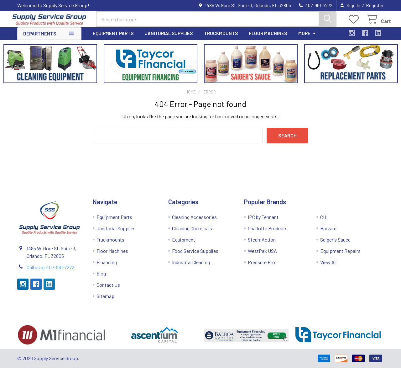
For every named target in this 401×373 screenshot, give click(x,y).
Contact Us (108, 290)
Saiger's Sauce (335, 245)
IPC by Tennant (263, 222)
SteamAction (262, 245)
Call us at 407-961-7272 (50, 272)
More (307, 38)
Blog (101, 279)
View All (328, 267)
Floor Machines (268, 38)
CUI (323, 222)
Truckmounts (221, 38)
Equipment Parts (113, 38)
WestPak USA (262, 256)
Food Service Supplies (195, 256)
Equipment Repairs (340, 256)
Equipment (183, 245)
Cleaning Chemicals (192, 234)
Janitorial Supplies (169, 38)
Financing (106, 267)
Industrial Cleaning (191, 267)
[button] (50, 69)
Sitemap (105, 301)
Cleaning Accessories (194, 222)
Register (375, 5)
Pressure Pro (261, 267)
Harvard (328, 234)
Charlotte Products (268, 234)
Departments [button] (39, 39)
